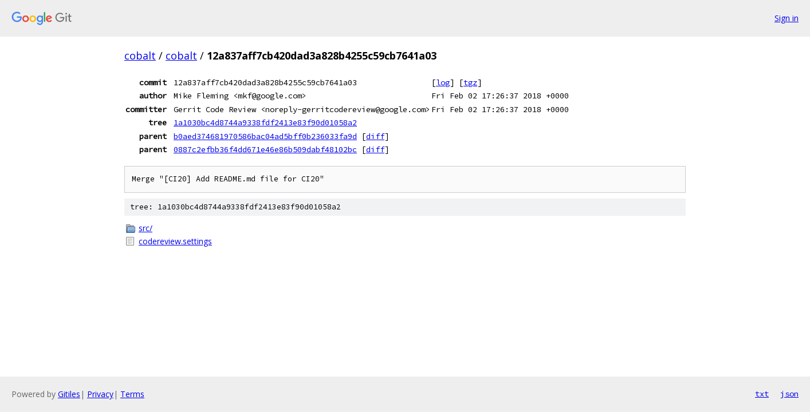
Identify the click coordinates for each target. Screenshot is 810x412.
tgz (470, 82)
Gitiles (69, 394)
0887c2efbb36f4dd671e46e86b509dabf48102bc (265, 149)
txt (762, 394)
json (789, 394)
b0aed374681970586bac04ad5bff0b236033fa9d (265, 136)
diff (375, 136)
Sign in (786, 18)
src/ (145, 228)
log (443, 82)
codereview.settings (175, 241)
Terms (132, 394)
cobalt (140, 55)
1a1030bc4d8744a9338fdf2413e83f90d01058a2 (265, 122)
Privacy (100, 394)
